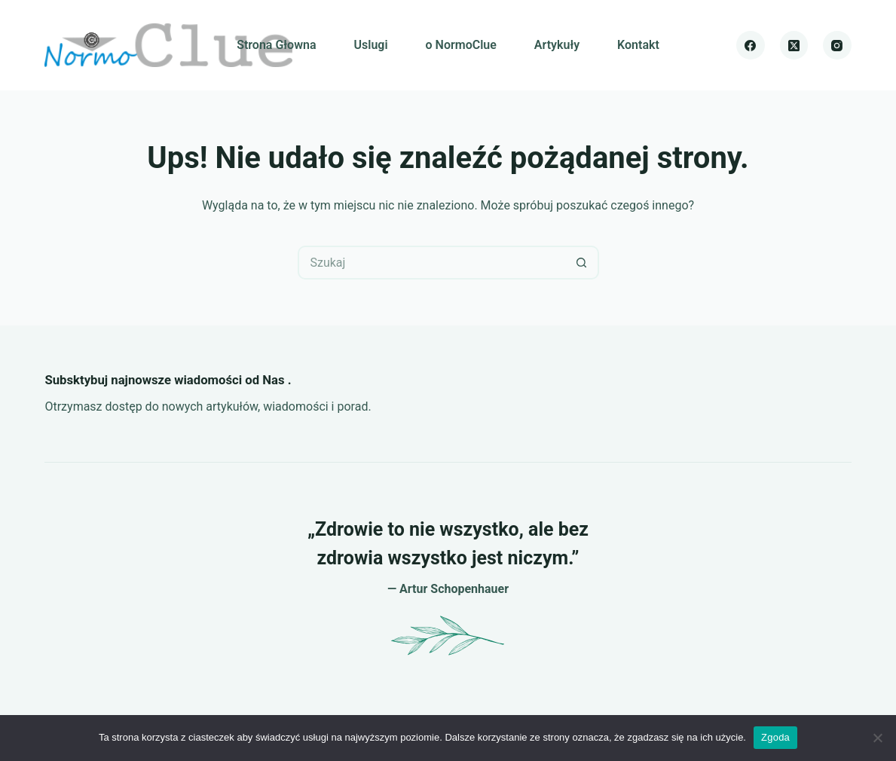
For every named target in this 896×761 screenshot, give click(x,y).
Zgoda (775, 737)
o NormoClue (461, 45)
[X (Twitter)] (794, 45)
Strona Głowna (276, 45)
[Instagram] (837, 45)
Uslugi (371, 45)
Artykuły (556, 45)
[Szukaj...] (431, 263)
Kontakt (638, 45)
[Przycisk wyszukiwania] (582, 263)
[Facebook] (750, 45)
